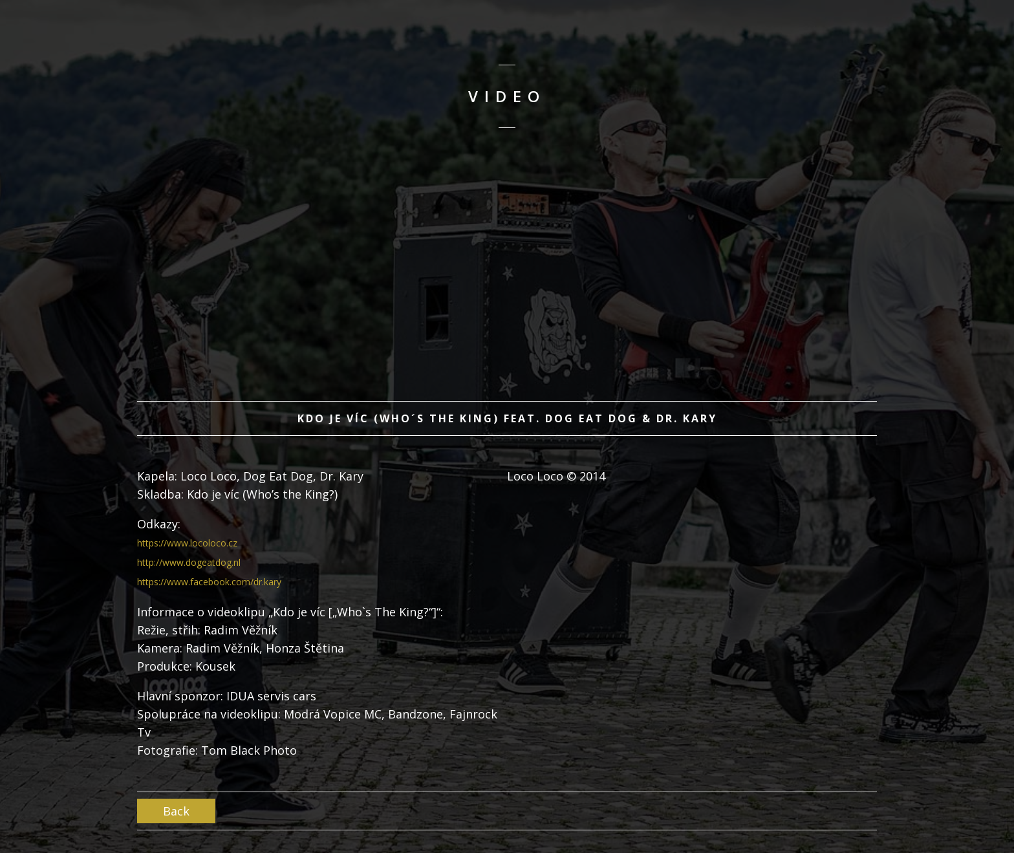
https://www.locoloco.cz (187, 543)
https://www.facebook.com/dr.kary (209, 582)
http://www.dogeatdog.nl (189, 562)
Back (176, 811)
